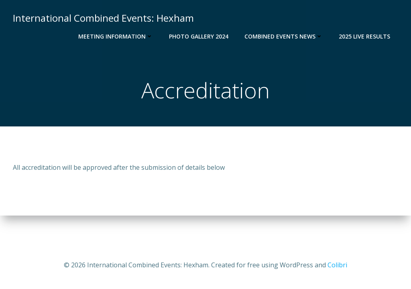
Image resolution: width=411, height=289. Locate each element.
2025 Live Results (364, 36)
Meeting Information (115, 36)
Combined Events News (283, 36)
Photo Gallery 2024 (198, 36)
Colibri (337, 265)
